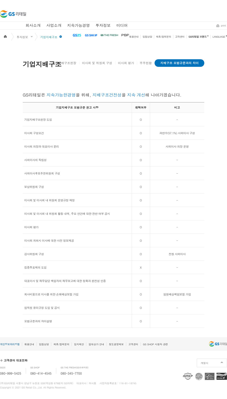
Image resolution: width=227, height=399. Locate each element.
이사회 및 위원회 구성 (97, 63)
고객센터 (180, 36)
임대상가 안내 (96, 344)
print (223, 25)
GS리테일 (13, 14)
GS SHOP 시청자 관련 (155, 344)
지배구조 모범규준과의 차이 (179, 63)
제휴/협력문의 (163, 36)
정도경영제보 (116, 344)
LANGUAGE (218, 36)
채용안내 (134, 36)
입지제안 (79, 344)
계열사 (204, 363)
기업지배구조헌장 (64, 63)
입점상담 (147, 36)
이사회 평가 (126, 63)
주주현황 (146, 63)
